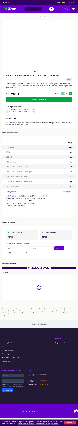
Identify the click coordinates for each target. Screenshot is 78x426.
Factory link (11, 192)
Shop (66, 9)
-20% (26, 253)
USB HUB (47, 17)
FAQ (3, 347)
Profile (58, 339)
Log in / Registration (62, 343)
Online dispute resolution (10, 354)
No (71, 152)
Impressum (54, 424)
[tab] (34, 71)
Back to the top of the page (39, 324)
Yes (70, 181)
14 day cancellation (8, 350)
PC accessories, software (36, 17)
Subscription (7, 390)
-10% (18, 253)
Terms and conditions (43, 424)
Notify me (59, 248)
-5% (10, 253)
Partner (58, 2)
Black (70, 142)
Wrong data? (67, 192)
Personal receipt (7, 361)
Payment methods (8, 365)
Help (30, 370)
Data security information (10, 357)
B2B (63, 2)
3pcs (70, 147)
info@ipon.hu (44, 384)
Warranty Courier (7, 343)
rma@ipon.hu (44, 380)
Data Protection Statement (16, 386)
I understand (70, 423)
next (15, 88)
